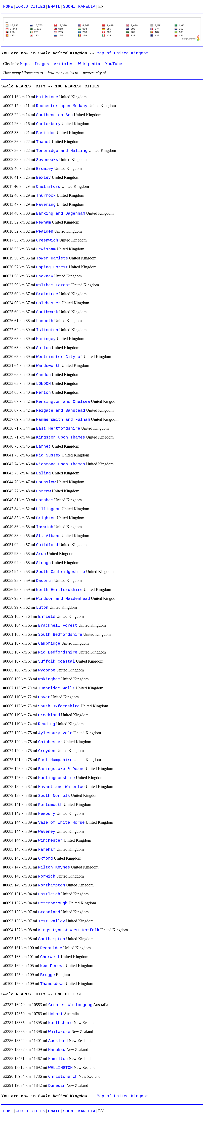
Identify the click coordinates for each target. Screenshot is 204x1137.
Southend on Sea (54, 115)
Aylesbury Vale (55, 733)
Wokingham (49, 679)
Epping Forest (52, 267)
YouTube (113, 64)
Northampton (51, 885)
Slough (43, 563)
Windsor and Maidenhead (63, 598)
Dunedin (56, 1085)
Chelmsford (48, 186)
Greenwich (47, 240)
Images (41, 64)
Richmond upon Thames (60, 464)
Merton (43, 392)
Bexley (43, 177)
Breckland (49, 715)
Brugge (47, 975)
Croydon (46, 751)
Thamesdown (52, 984)
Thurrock (46, 195)
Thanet (43, 142)
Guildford (47, 545)
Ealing (43, 473)
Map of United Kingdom (122, 53)
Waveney (46, 831)
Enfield (46, 616)
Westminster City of (59, 357)
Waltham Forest (53, 285)
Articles (63, 64)
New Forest (52, 966)
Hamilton (58, 1059)
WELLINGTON (60, 1068)
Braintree (47, 294)
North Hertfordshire (59, 590)
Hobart (55, 1014)
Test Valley (51, 921)
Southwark (47, 312)
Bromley (44, 168)
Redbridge (51, 948)
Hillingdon (48, 509)
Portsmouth (50, 805)
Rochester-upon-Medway (61, 106)
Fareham (46, 849)
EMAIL (54, 6)
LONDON (43, 383)
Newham (43, 222)
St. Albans (48, 536)
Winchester (50, 840)
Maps (25, 64)
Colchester (48, 303)
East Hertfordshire (58, 428)
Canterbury (48, 124)
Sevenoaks (47, 160)
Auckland (58, 1041)
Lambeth (44, 321)
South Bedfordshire (60, 634)
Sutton (43, 348)
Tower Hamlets (52, 258)
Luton (42, 607)
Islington (47, 330)
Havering (46, 204)
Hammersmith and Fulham (63, 419)
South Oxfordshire (59, 706)
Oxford (45, 858)
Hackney (44, 276)
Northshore (60, 1023)
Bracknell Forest (57, 625)
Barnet (43, 446)
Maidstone (47, 97)
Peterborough (53, 903)
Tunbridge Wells (56, 688)
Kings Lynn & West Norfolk (68, 930)
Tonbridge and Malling (62, 151)
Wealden (44, 231)
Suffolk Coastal (56, 661)
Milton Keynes (54, 867)
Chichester (50, 742)
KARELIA (86, 6)
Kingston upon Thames (60, 437)
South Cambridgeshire (60, 572)
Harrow (43, 491)
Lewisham (46, 249)
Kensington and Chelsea (63, 401)
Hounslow (46, 482)
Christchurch (63, 1076)
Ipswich (44, 527)
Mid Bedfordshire (57, 652)
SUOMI (69, 6)
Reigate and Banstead (60, 410)
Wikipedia (89, 64)
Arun (41, 554)
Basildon (46, 133)
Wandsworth (48, 366)
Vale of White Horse (61, 822)
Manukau (56, 1050)
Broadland (49, 912)
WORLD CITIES (30, 6)
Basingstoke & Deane (61, 769)
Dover (44, 697)
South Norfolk (54, 795)
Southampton (51, 939)
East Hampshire (55, 760)
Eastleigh (49, 894)
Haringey (46, 339)
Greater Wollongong (70, 1005)
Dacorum (44, 580)
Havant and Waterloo (61, 787)
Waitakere (59, 1032)
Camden (43, 375)
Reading (46, 724)
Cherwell (50, 957)
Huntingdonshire (56, 778)
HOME (8, 6)
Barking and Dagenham (60, 213)
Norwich (46, 876)
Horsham (44, 500)
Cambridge (49, 643)
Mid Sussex (48, 455)
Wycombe (46, 670)
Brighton (46, 518)
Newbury (46, 813)
